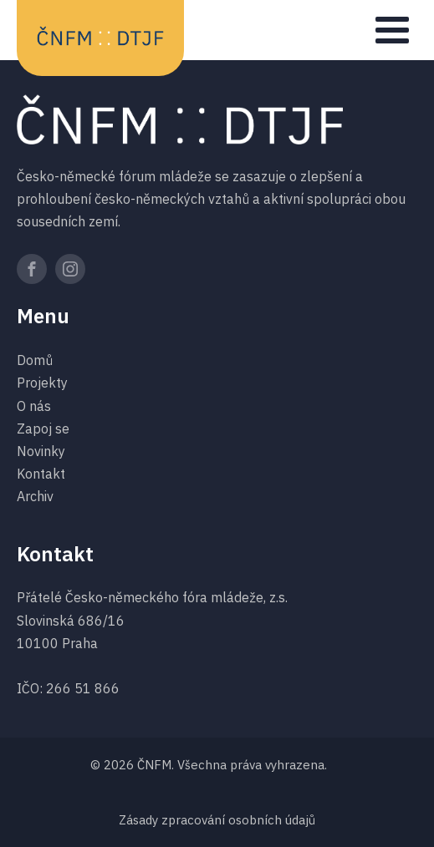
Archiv (35, 496)
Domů (35, 360)
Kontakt (41, 473)
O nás (34, 406)
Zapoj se (43, 428)
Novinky (41, 451)
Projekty (42, 382)
